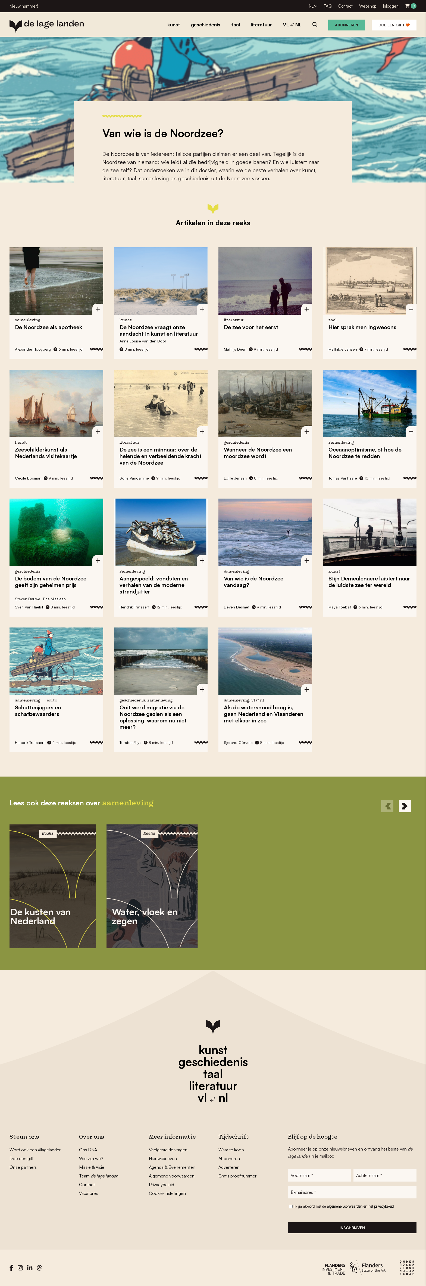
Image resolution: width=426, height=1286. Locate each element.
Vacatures (88, 1193)
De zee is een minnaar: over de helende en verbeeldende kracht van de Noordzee (161, 456)
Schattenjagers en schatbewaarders (38, 710)
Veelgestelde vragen (168, 1149)
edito (52, 700)
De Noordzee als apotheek (48, 327)
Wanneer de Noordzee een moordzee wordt (258, 452)
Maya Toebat (339, 607)
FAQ (328, 6)
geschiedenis (213, 1062)
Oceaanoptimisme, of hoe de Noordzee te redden (365, 452)
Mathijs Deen (235, 349)
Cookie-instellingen (167, 1193)
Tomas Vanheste (342, 478)
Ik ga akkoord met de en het (344, 1206)
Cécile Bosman (28, 478)
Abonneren (346, 25)
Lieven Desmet (236, 607)
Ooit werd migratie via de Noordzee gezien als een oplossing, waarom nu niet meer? (153, 717)
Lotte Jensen (235, 478)
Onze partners (23, 1167)
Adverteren (229, 1167)
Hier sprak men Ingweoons (362, 327)
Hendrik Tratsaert (134, 607)
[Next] (405, 806)
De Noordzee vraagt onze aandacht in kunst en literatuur (159, 330)
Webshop (368, 6)
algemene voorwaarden (344, 1206)
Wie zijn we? (91, 1158)
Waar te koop (231, 1149)
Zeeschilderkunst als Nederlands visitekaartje (46, 452)
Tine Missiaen (54, 598)
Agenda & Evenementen (172, 1167)
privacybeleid (384, 1206)
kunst (213, 1050)
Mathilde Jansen (342, 349)
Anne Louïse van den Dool (143, 341)
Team (98, 1176)
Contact (345, 6)
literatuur (213, 1085)
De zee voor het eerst (251, 327)
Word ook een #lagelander (35, 1149)
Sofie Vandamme (134, 478)
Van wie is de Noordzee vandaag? (253, 581)
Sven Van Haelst (29, 607)
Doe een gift (394, 25)
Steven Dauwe (27, 598)
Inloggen (391, 6)
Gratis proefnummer (237, 1176)
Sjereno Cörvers (238, 742)
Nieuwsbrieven (163, 1158)
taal (213, 1073)
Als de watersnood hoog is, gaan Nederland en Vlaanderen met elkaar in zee (263, 714)
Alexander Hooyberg (33, 349)
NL (311, 6)
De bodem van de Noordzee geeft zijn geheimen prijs (50, 581)
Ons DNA (88, 1149)
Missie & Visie (91, 1167)
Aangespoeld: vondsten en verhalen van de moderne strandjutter (154, 585)
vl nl (213, 1097)
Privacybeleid (161, 1184)
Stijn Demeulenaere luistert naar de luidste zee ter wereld (369, 581)
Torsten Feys (130, 742)
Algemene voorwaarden (172, 1176)
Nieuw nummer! (24, 6)
